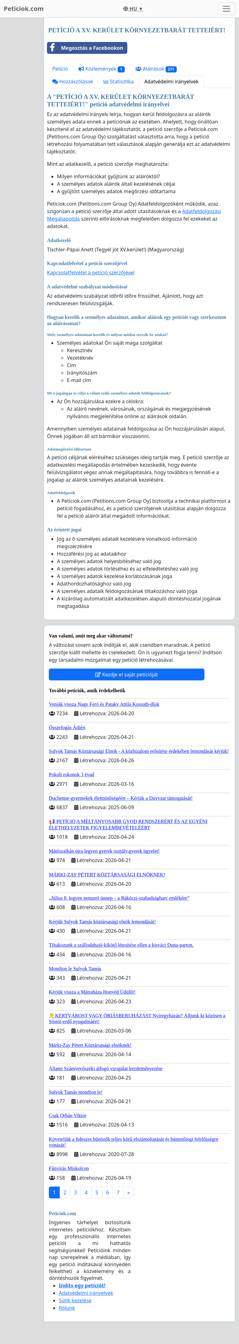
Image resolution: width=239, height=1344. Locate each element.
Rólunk (67, 1307)
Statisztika (119, 81)
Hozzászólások (72, 81)
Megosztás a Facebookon (85, 48)
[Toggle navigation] (226, 8)
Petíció (60, 68)
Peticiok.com (24, 8)
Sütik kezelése (75, 1300)
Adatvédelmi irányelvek (171, 81)
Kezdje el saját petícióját (126, 674)
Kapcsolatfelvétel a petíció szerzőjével (90, 272)
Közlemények (101, 68)
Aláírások (156, 68)
